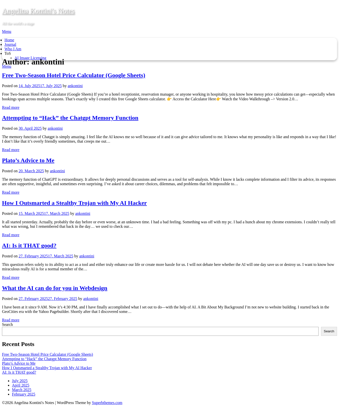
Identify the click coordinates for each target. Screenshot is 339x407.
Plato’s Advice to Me (28, 160)
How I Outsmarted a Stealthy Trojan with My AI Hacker (74, 203)
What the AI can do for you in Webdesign (54, 288)
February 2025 (23, 394)
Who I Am (12, 49)
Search (7, 324)
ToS (7, 53)
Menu (6, 31)
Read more (10, 107)
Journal (10, 44)
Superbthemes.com (107, 403)
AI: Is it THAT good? (29, 245)
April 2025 (20, 385)
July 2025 (20, 381)
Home (9, 40)
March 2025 (21, 390)
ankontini (75, 86)
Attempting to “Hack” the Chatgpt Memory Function (70, 118)
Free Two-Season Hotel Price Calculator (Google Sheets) (73, 75)
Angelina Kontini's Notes (38, 11)
